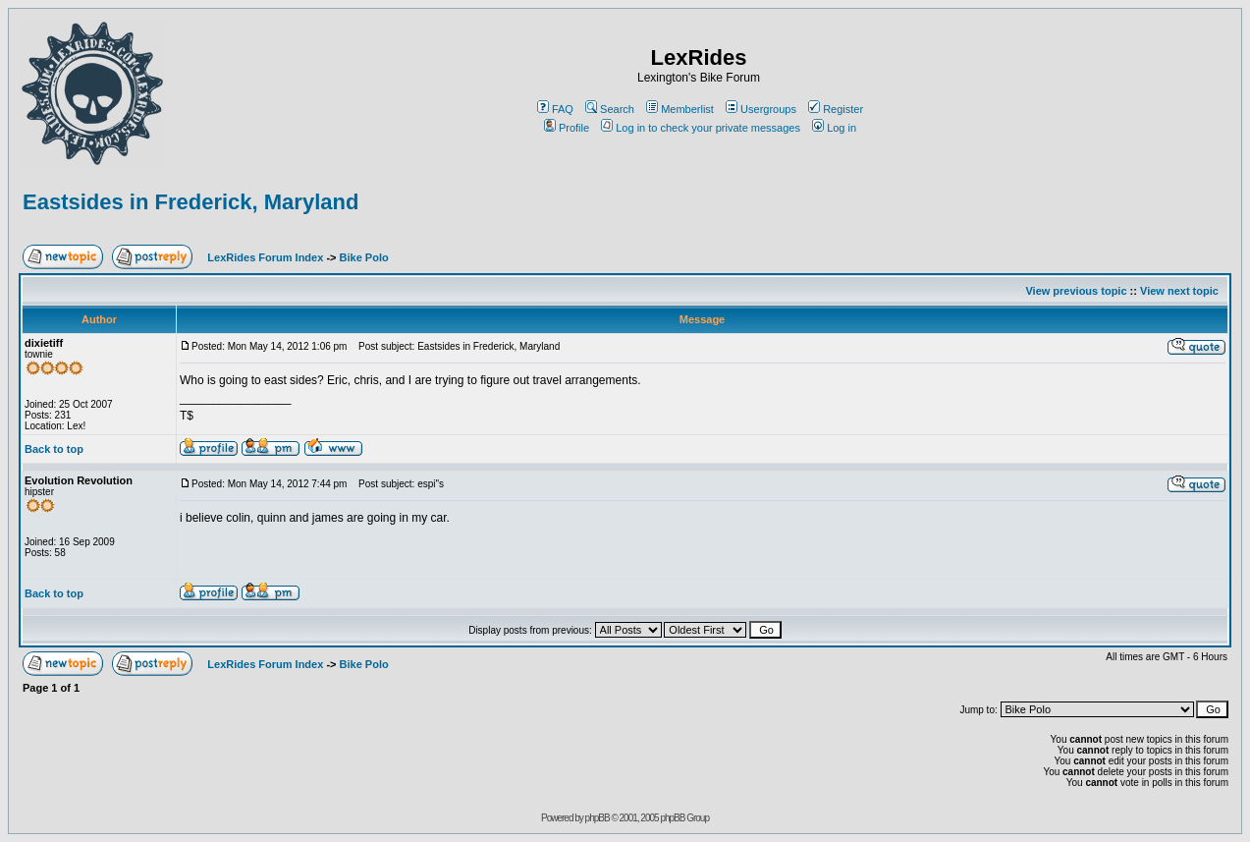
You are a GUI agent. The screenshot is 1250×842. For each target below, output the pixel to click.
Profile (566, 128)
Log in (834, 128)
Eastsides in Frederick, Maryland (190, 202)
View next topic (1179, 291)
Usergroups (761, 109)
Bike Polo (364, 257)
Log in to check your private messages (700, 128)
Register (835, 109)
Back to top (54, 449)
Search (609, 109)
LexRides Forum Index (265, 257)
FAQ (555, 109)
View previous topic (1075, 291)
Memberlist (680, 109)
